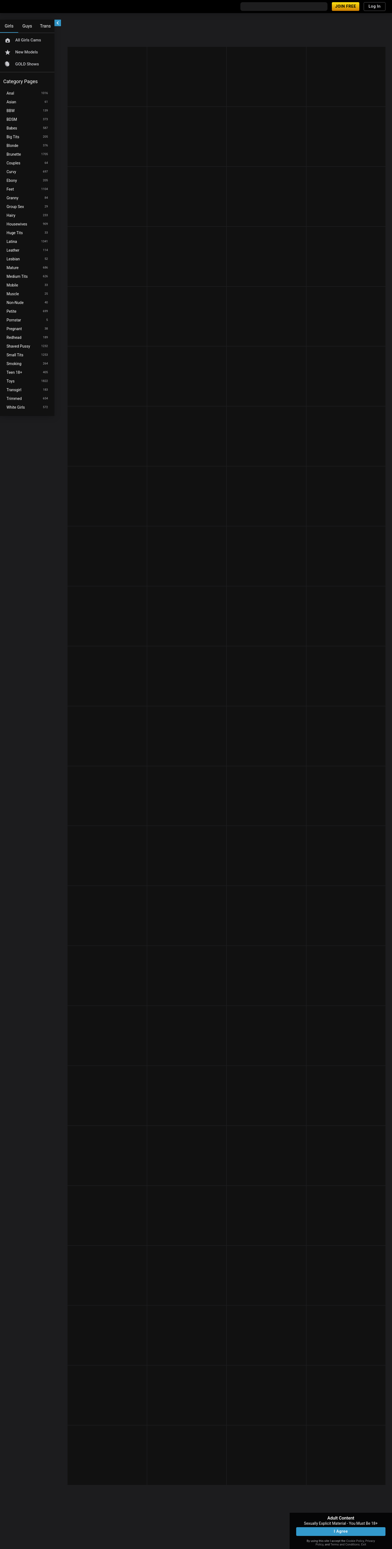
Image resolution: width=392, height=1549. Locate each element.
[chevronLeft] (57, 23)
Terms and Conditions (345, 1544)
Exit (363, 1544)
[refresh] (108, 24)
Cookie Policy (355, 1541)
